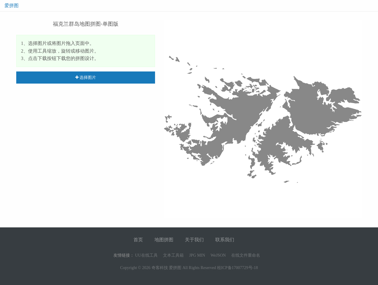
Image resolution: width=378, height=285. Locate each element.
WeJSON (218, 255)
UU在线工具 (146, 255)
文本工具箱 (173, 255)
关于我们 (194, 239)
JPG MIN (197, 255)
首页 (138, 239)
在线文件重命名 (245, 255)
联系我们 (224, 239)
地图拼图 (163, 239)
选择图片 (85, 77)
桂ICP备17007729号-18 (237, 268)
